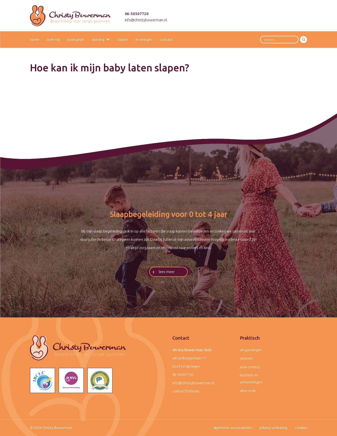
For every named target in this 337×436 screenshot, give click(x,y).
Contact (166, 39)
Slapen (122, 39)
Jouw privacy (250, 367)
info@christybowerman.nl (146, 20)
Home (34, 39)
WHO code (248, 390)
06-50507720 (137, 14)
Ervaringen (143, 39)
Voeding (98, 39)
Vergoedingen (251, 350)
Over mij (53, 39)
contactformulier (186, 391)
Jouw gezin (75, 39)
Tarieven (246, 358)
